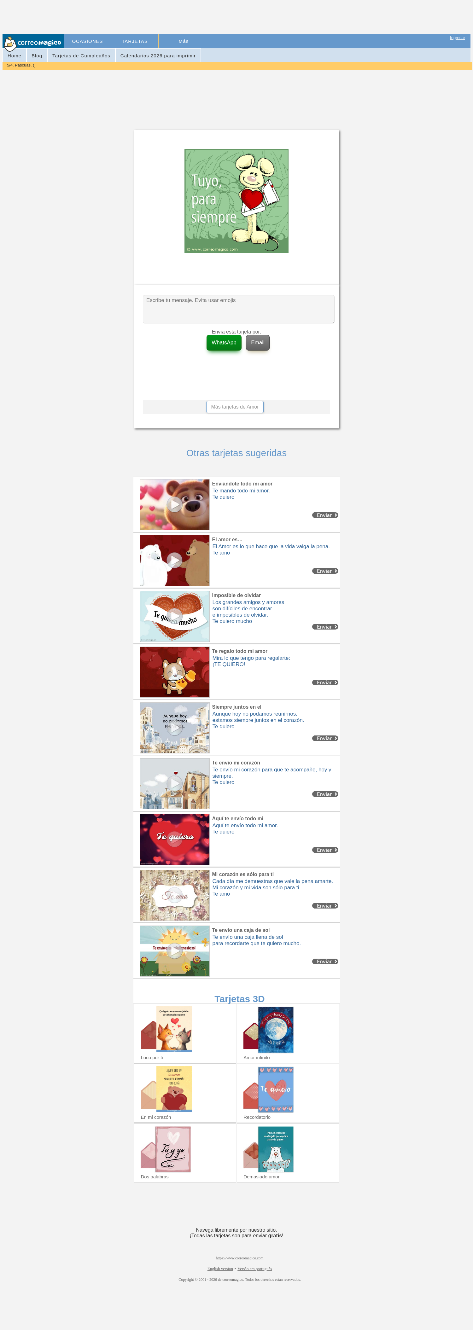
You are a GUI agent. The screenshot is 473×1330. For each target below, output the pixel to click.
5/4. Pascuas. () (21, 65)
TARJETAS (135, 41)
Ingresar (457, 37)
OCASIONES (87, 41)
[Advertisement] (180, 17)
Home (14, 55)
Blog (37, 55)
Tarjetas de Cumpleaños (81, 55)
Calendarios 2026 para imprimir (158, 55)
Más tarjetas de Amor (235, 406)
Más (184, 41)
